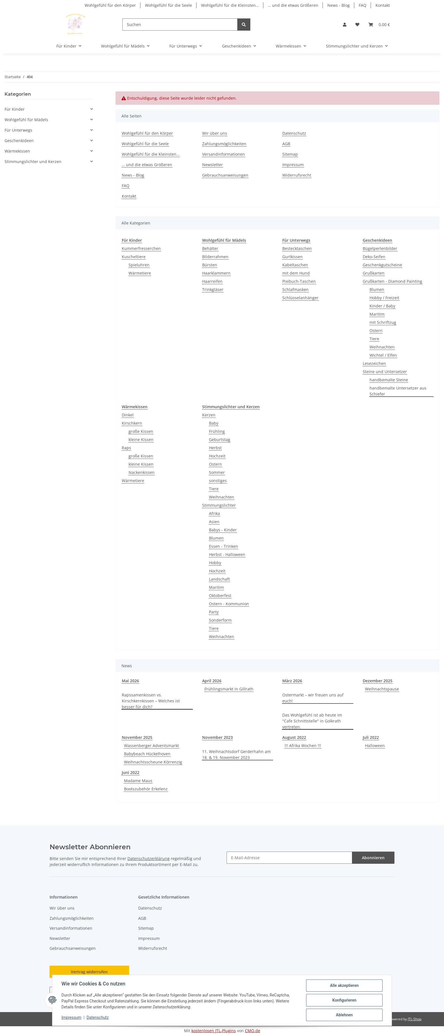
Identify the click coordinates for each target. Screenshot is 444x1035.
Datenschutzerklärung (148, 858)
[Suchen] (180, 24)
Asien (214, 521)
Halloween (375, 745)
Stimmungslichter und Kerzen (33, 161)
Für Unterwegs (18, 130)
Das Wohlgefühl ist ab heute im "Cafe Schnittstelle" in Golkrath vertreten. (312, 721)
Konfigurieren (344, 1000)
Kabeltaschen (295, 265)
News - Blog (338, 5)
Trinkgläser (212, 289)
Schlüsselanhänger (300, 297)
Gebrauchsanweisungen (225, 175)
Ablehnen (344, 1015)
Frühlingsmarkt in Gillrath (228, 689)
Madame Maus (138, 780)
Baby (213, 423)
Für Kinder (15, 109)
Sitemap (290, 154)
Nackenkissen (142, 472)
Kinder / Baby (382, 306)
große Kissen (141, 431)
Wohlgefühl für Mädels (26, 119)
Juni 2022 (130, 772)
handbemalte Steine (389, 379)
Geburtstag (219, 439)
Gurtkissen (292, 256)
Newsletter (212, 164)
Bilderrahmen (215, 256)
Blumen (377, 289)
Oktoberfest (220, 595)
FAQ (362, 5)
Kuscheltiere (134, 256)
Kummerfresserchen (141, 248)
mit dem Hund (296, 273)
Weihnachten (382, 347)
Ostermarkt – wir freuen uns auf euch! (312, 697)
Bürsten (209, 265)
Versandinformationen (223, 154)
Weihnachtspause (382, 689)
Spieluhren (139, 265)
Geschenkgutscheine (382, 265)
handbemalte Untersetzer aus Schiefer (398, 391)
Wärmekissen (17, 151)
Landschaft (219, 579)
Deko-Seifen (374, 256)
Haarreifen (212, 281)
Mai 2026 (130, 680)
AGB (286, 143)
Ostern (376, 330)
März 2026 (292, 680)
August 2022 (294, 737)
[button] (344, 24)
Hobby (215, 562)
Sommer (217, 472)
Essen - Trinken (223, 546)
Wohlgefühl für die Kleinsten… (230, 5)
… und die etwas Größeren (293, 5)
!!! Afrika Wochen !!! (303, 745)
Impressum (71, 1017)
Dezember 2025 (377, 680)
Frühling (217, 431)
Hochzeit (217, 456)
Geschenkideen (19, 140)
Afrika (214, 513)
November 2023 (217, 737)
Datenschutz (98, 1017)
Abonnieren (373, 857)
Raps (126, 447)
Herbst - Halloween (227, 554)
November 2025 (137, 737)
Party (214, 612)
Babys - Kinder (223, 530)
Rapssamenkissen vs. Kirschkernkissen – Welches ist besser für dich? (151, 700)
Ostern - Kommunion (229, 603)
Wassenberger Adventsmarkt (151, 745)
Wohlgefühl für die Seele (168, 5)
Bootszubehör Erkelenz (146, 789)
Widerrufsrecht (296, 175)
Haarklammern (216, 273)
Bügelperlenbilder (380, 248)
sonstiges (218, 480)
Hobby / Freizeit (384, 297)
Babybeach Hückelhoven (147, 753)
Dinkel (128, 415)
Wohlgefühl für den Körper (110, 5)
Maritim (377, 314)
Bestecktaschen (297, 248)
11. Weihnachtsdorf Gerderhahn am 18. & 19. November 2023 (236, 754)
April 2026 (211, 680)
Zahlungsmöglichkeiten (224, 143)
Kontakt (382, 5)
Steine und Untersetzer (385, 371)
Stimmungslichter (219, 505)
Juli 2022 (371, 737)
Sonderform (220, 620)
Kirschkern (132, 423)
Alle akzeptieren (344, 985)
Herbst (215, 447)
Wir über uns (214, 133)
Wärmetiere (140, 273)
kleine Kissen (141, 439)
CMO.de (252, 1030)
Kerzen (208, 415)
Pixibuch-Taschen (299, 281)
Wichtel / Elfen (383, 355)
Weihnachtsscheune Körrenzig (153, 762)
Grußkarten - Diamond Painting (392, 281)
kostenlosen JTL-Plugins (213, 1030)
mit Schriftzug (383, 322)
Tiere (374, 338)
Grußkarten (374, 273)
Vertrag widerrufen (89, 971)
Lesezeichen (374, 363)
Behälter (210, 248)
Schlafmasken (295, 289)
